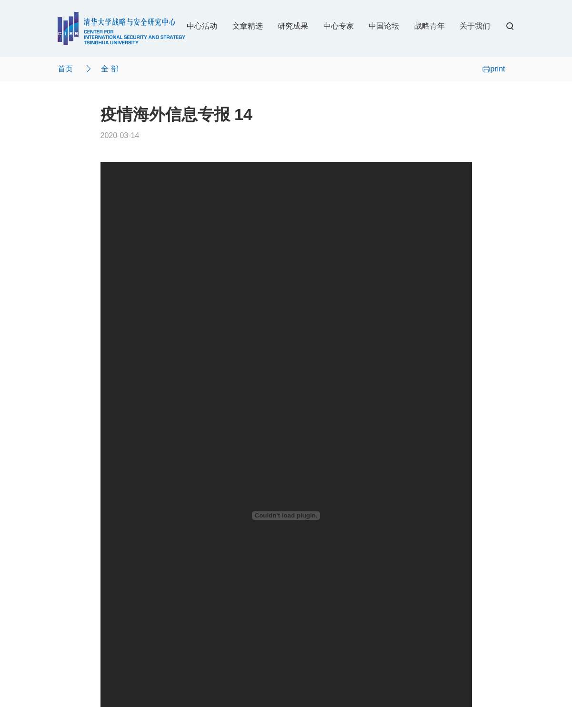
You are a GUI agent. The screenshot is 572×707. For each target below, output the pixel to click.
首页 (65, 69)
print (493, 69)
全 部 (109, 69)
